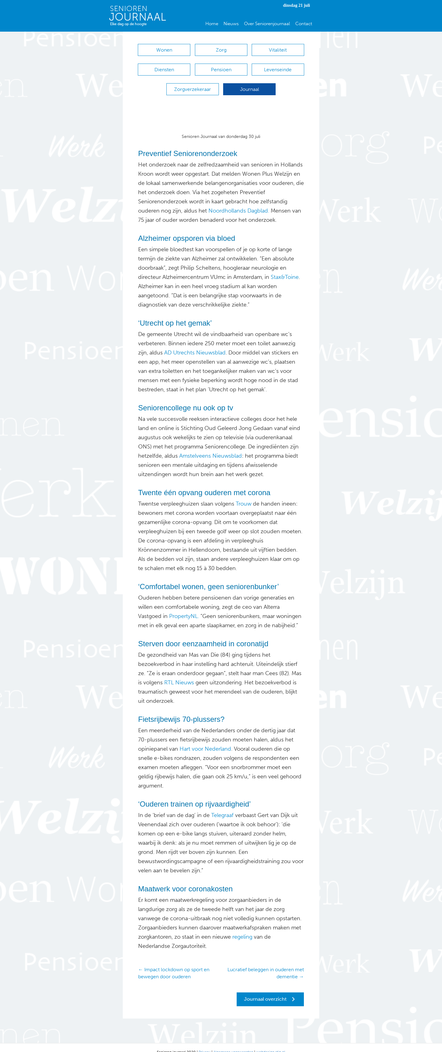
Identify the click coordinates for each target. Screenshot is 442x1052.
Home (211, 23)
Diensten (164, 66)
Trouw (243, 494)
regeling (241, 927)
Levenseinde (278, 66)
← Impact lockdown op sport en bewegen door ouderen (173, 963)
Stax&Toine (285, 267)
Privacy (205, 1043)
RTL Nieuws (179, 673)
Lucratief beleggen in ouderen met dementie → (265, 963)
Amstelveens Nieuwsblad (210, 446)
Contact (303, 23)
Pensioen (221, 66)
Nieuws (231, 23)
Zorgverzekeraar (192, 83)
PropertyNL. (184, 607)
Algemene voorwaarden (233, 1043)
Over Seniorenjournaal (267, 23)
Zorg (221, 50)
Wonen (164, 50)
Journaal (249, 83)
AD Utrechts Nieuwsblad (195, 343)
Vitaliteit (278, 50)
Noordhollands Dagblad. (238, 201)
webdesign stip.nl (270, 1043)
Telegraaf (222, 806)
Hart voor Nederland (205, 739)
